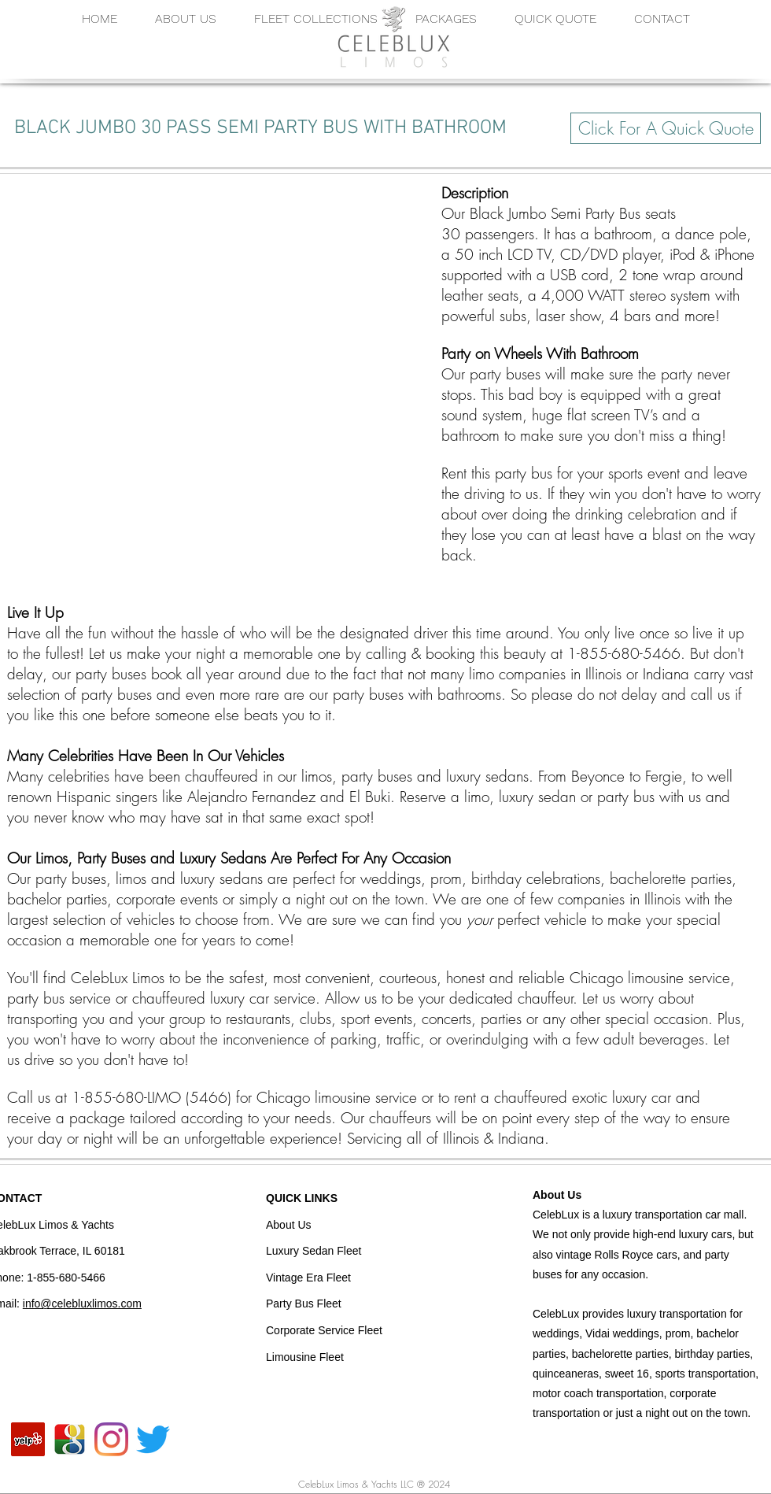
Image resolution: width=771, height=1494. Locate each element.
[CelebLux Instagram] (111, 1439)
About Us (557, 1195)
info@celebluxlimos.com (82, 1303)
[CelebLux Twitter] (153, 1439)
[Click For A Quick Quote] (665, 128)
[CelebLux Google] (70, 1439)
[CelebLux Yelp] (28, 1439)
